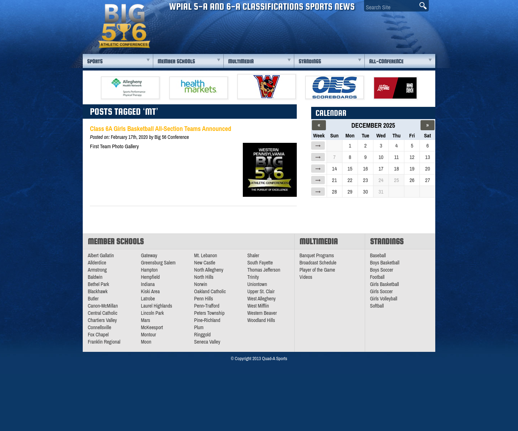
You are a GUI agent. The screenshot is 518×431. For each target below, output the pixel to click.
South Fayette (260, 262)
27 (427, 180)
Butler (93, 298)
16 (365, 168)
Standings (310, 61)
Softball (377, 306)
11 (396, 157)
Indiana (148, 284)
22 (350, 180)
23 (365, 180)
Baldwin (95, 277)
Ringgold (202, 334)
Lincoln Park (152, 313)
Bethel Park (98, 284)
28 (334, 191)
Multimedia (241, 61)
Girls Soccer (381, 291)
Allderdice (97, 262)
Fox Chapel (98, 334)
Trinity (253, 277)
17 (380, 168)
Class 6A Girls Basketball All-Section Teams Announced (160, 128)
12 (411, 157)
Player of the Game (317, 270)
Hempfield (150, 277)
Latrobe (148, 298)
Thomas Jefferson (263, 270)
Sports (95, 61)
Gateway (149, 255)
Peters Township (209, 313)
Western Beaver (262, 313)
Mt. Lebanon (205, 255)
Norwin (200, 284)
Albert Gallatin (101, 255)
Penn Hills (203, 298)
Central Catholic (102, 313)
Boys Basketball (385, 262)
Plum (199, 327)
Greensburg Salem (158, 262)
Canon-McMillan (103, 306)
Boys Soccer (381, 270)
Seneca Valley (207, 342)
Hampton (149, 270)
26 (411, 180)
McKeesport (152, 327)
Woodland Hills (261, 320)
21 (334, 180)
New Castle (204, 262)
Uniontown (257, 284)
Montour (148, 334)
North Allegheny (208, 270)
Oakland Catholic (210, 291)
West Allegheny (261, 298)
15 (350, 168)
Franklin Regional (104, 342)
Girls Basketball (384, 284)
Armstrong (97, 270)
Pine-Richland (207, 320)
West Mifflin (258, 306)
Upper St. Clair (260, 291)
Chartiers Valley (102, 320)
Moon (146, 342)
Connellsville (99, 327)
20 (427, 168)
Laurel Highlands (156, 306)
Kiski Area (150, 291)
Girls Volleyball (383, 298)
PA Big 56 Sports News (124, 26)
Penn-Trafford (206, 306)
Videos (306, 277)
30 (365, 191)
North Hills (204, 277)
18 (396, 168)
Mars (145, 320)
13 (427, 157)
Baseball (378, 255)
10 (380, 157)
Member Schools (176, 61)
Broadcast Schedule (318, 262)
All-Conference (386, 61)
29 (350, 191)
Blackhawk (98, 291)
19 (411, 168)
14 (334, 168)
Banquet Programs (317, 255)
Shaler (253, 255)
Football (377, 277)
